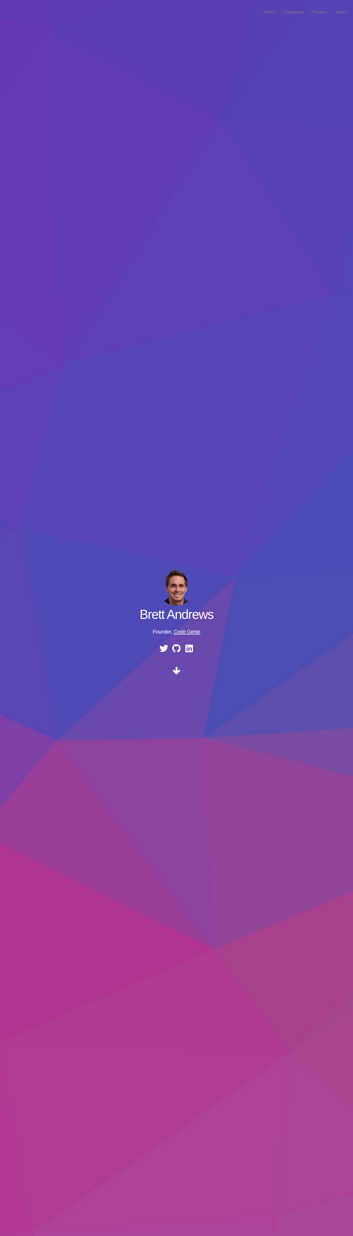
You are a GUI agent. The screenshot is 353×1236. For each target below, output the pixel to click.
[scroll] (176, 672)
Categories (283, 12)
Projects (309, 12)
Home (259, 12)
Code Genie (187, 632)
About (331, 12)
